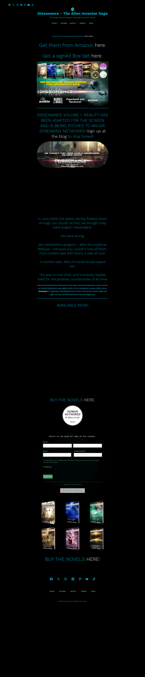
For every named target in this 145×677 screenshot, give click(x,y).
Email (42, 460)
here (100, 45)
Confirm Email (76, 460)
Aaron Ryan (88, 36)
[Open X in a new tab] (14, 5)
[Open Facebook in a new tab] (9, 5)
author (73, 23)
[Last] (80, 455)
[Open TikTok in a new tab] (32, 5)
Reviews (64, 23)
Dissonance (43, 301)
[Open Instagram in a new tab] (17, 5)
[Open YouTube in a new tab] (28, 5)
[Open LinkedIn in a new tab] (21, 5)
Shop (91, 23)
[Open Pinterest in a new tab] (24, 5)
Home (55, 23)
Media (82, 23)
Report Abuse (60, 493)
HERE (89, 409)
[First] (50, 455)
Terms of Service (70, 493)
